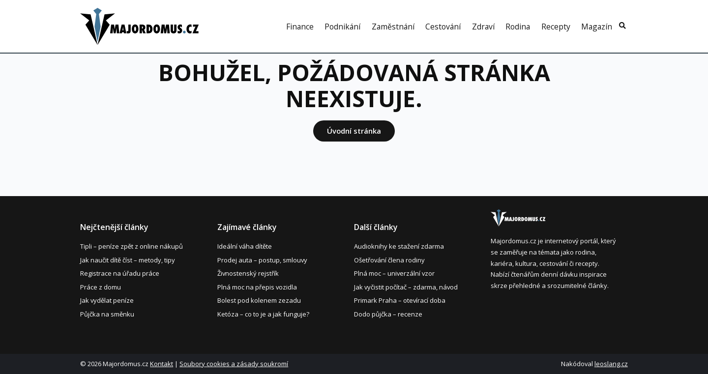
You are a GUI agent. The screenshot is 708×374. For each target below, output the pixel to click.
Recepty (555, 27)
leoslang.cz (611, 363)
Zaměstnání (393, 27)
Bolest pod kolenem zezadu (259, 300)
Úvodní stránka (354, 131)
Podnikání (342, 27)
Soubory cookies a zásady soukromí (233, 363)
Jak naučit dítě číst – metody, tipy (127, 260)
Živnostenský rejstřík (248, 273)
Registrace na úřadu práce (119, 273)
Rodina (517, 27)
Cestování (443, 27)
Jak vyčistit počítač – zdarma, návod (406, 287)
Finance (300, 27)
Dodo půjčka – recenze (388, 314)
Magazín (596, 27)
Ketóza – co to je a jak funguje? (263, 314)
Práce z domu (100, 287)
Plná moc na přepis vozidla (257, 287)
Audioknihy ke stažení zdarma (399, 246)
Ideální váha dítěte (244, 246)
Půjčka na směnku (107, 314)
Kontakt (161, 363)
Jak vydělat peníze (107, 300)
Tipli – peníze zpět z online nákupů (131, 246)
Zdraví (483, 27)
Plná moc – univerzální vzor (394, 273)
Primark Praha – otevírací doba (399, 300)
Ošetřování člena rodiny (389, 260)
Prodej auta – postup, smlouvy (262, 260)
